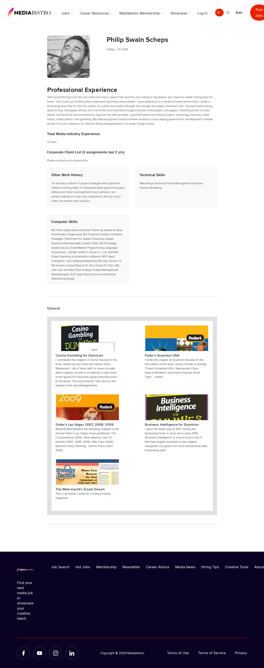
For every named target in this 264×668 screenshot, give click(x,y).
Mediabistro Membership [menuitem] (139, 13)
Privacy (241, 653)
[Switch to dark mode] (228, 12)
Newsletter (131, 567)
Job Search (60, 567)
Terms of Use (178, 653)
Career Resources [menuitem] (94, 13)
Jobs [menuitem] (65, 13)
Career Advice (157, 567)
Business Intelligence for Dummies (172, 424)
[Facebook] (23, 653)
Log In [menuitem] (203, 13)
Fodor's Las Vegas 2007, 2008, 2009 (85, 424)
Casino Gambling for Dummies (79, 355)
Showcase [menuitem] (178, 13)
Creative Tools (236, 567)
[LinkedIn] (71, 653)
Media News (185, 567)
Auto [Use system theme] (239, 12)
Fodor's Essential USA (162, 355)
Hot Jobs (83, 567)
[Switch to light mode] (219, 12)
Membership (106, 567)
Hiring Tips (210, 567)
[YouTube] (39, 653)
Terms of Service (212, 653)
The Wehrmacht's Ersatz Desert (80, 489)
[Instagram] (55, 653)
